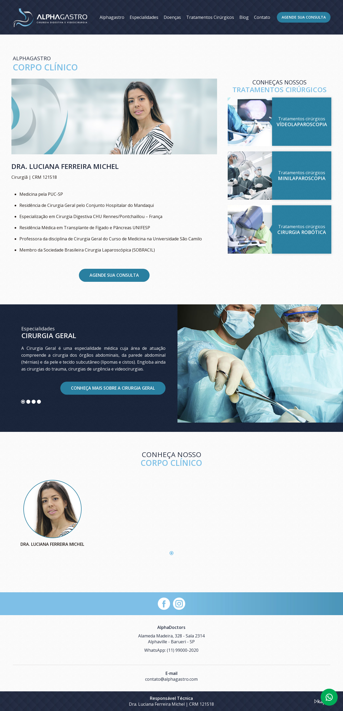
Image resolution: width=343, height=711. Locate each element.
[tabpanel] (171, 368)
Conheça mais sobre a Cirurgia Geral (113, 388)
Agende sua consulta (114, 275)
